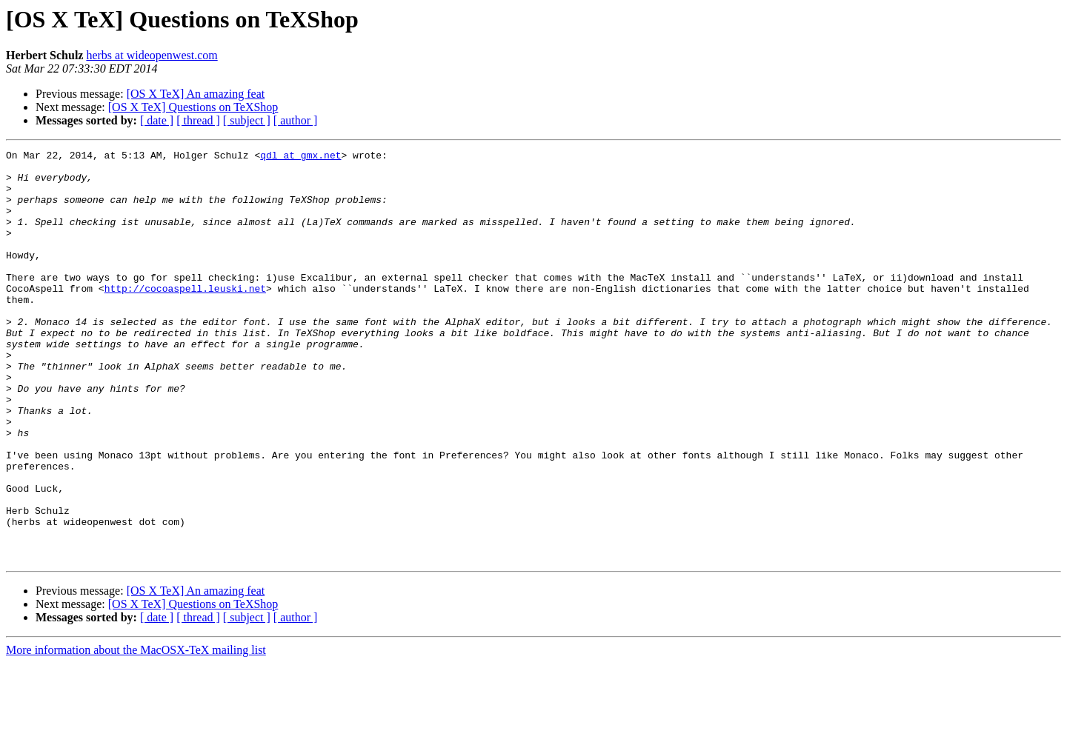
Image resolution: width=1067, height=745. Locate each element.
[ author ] (295, 120)
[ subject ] (246, 120)
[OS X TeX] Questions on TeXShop (193, 107)
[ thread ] (198, 120)
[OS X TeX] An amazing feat (196, 93)
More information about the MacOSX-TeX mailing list (136, 732)
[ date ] (156, 120)
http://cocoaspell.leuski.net (185, 317)
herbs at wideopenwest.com (151, 55)
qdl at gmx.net (300, 157)
